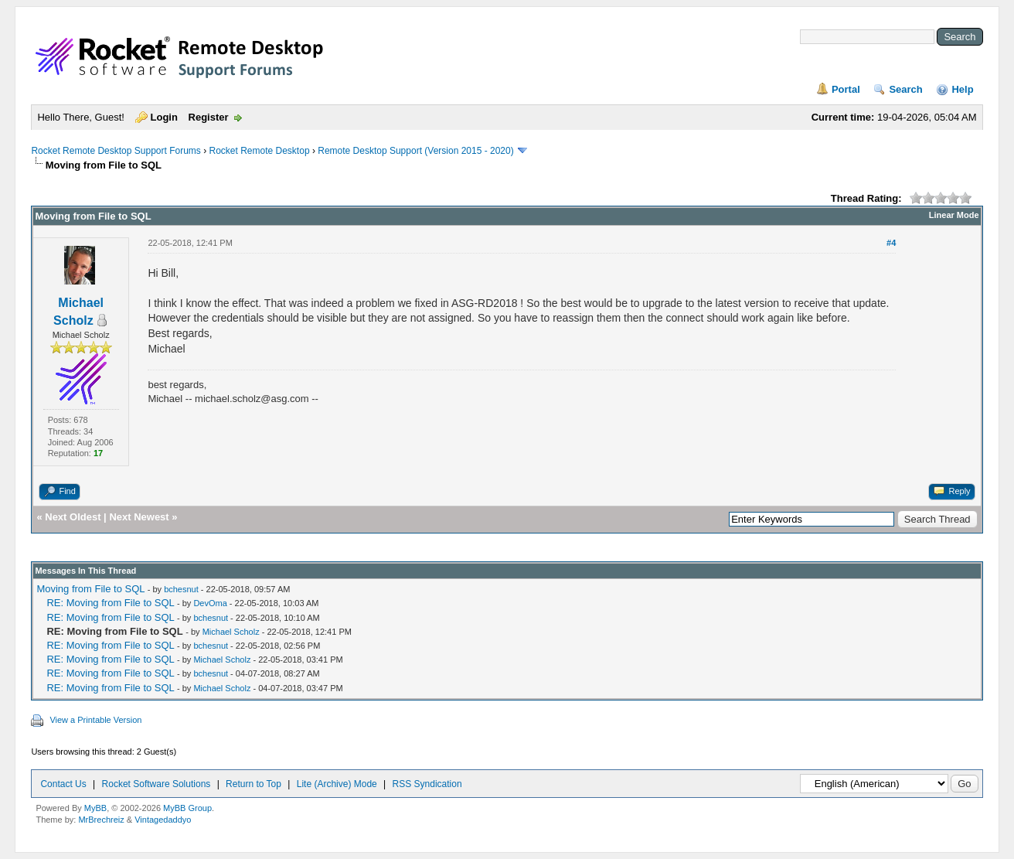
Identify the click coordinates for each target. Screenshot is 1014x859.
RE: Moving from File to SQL (110, 602)
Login (164, 117)
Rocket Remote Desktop (259, 150)
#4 (891, 242)
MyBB (95, 808)
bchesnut (181, 589)
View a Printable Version (95, 719)
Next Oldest (72, 517)
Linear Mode (954, 215)
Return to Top (253, 784)
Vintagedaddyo (162, 819)
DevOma (209, 603)
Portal (846, 89)
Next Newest (138, 517)
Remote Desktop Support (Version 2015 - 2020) (415, 150)
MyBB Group (187, 808)
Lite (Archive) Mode (337, 784)
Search (905, 89)
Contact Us (63, 784)
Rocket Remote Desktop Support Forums (115, 150)
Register (209, 117)
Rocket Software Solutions (156, 784)
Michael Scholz (231, 631)
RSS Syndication (427, 784)
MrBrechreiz (101, 819)
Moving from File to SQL (90, 589)
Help (962, 89)
